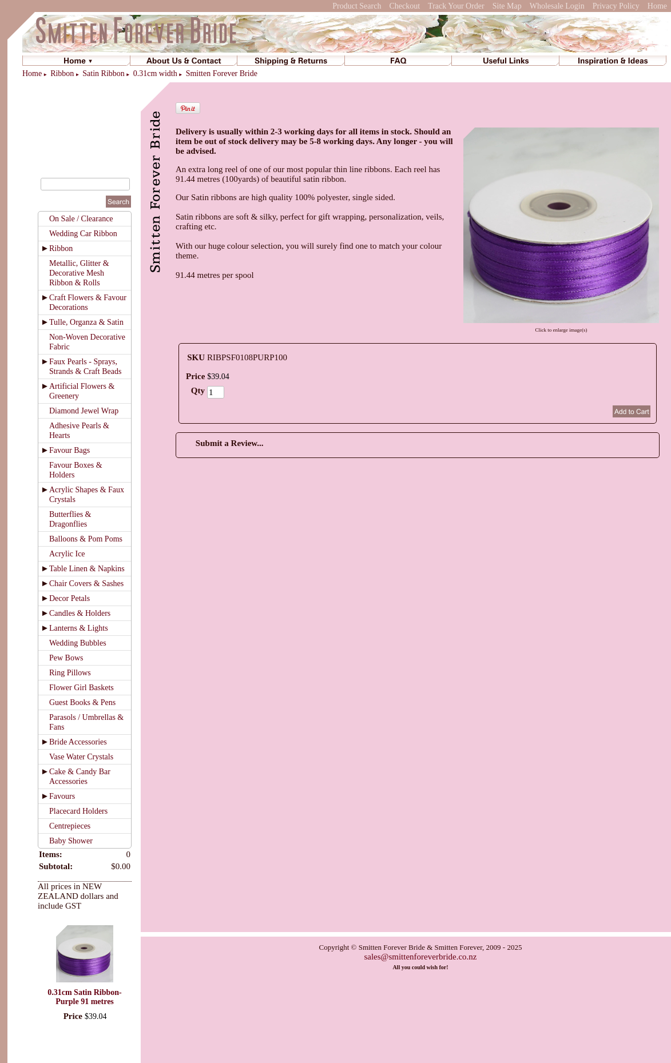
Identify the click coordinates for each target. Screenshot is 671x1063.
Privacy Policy (616, 6)
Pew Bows (66, 658)
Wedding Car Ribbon (83, 233)
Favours (62, 796)
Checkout (404, 6)
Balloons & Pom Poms (85, 539)
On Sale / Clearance (81, 218)
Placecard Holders (78, 811)
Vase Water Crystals (81, 757)
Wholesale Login (557, 6)
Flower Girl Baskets (81, 687)
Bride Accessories (78, 742)
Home (657, 6)
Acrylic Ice (67, 554)
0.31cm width (155, 73)
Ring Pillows (70, 672)
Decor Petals (69, 598)
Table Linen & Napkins (87, 568)
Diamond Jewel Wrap (83, 411)
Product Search (356, 6)
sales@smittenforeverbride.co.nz (420, 956)
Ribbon (62, 73)
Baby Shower (71, 841)
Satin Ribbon (103, 73)
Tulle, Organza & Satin (86, 322)
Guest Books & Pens (82, 702)
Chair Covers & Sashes (86, 583)
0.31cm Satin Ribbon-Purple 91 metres (84, 997)
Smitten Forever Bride (221, 73)
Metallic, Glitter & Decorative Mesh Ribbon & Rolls (79, 273)
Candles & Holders (79, 613)
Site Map (507, 6)
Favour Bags (69, 450)
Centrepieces (69, 826)
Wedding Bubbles (77, 643)
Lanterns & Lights (78, 628)
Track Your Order (456, 6)
